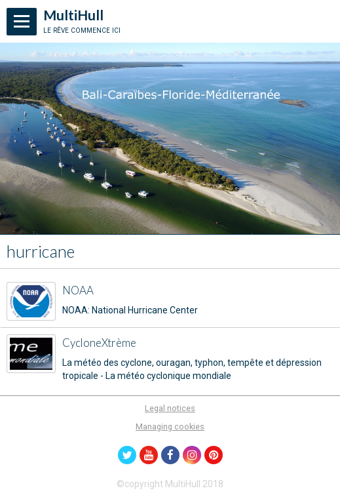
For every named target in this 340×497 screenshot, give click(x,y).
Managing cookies (170, 426)
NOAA (78, 290)
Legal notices (170, 408)
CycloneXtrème (99, 342)
